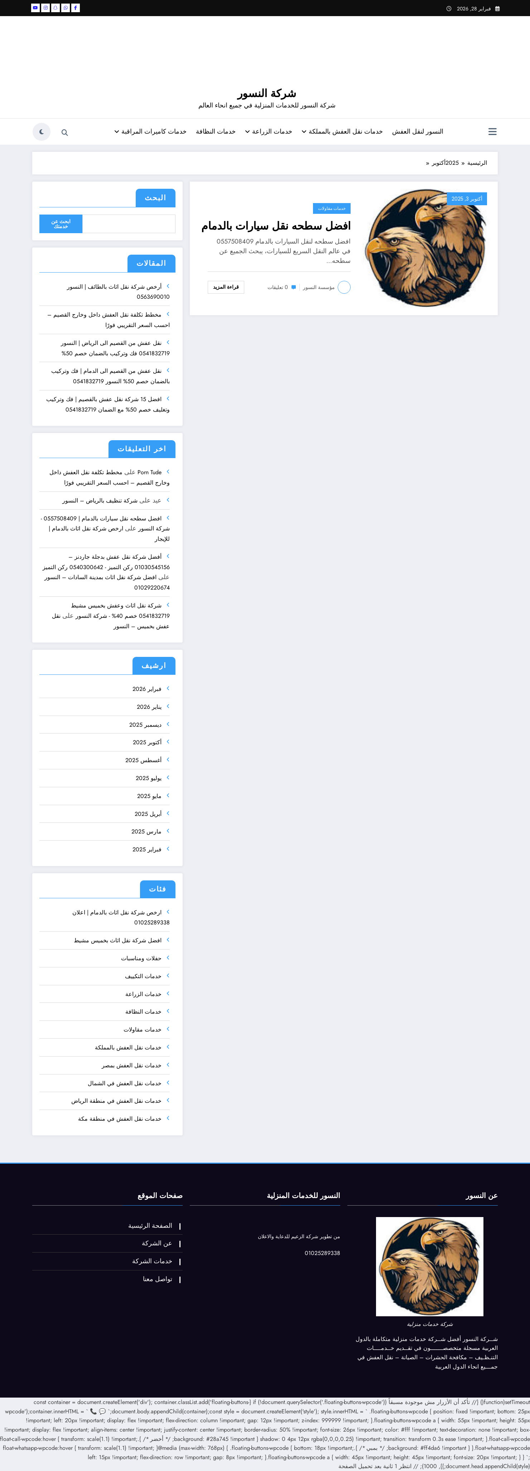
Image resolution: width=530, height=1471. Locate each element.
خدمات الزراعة (268, 131)
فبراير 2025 (147, 849)
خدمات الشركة (152, 1261)
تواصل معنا (157, 1279)
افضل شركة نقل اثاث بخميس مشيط (118, 940)
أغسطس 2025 (143, 760)
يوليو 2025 (149, 778)
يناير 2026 (149, 707)
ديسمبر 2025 (145, 725)
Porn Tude (150, 472)
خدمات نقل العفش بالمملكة (342, 131)
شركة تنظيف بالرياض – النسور (100, 500)
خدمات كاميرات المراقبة (150, 131)
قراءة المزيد (226, 286)
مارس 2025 (146, 831)
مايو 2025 (149, 796)
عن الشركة (157, 1243)
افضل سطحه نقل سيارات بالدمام (276, 226)
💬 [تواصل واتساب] (102, 1411)
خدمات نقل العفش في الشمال (125, 1083)
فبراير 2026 (147, 689)
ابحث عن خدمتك (61, 224)
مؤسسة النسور (319, 287)
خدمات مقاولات (332, 208)
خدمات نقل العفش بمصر (132, 1065)
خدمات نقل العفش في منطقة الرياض (116, 1101)
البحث (156, 198)
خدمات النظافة (216, 131)
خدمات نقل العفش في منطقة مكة (120, 1119)
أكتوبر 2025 (147, 742)
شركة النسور (266, 93)
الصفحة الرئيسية (150, 1225)
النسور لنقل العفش (417, 131)
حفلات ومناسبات (141, 958)
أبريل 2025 (148, 814)
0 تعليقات (278, 287)
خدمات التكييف (143, 976)
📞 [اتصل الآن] (93, 1411)
